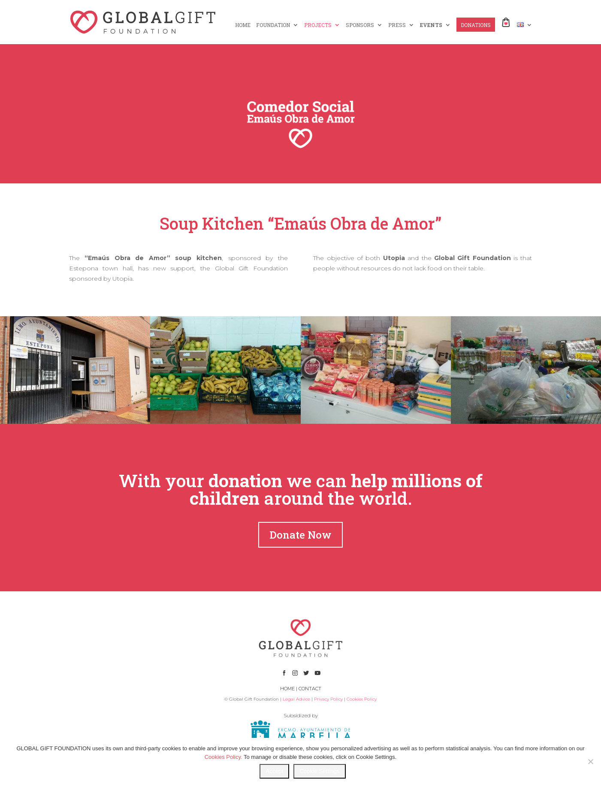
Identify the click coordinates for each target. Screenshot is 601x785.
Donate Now (300, 535)
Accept (274, 771)
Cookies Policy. (223, 757)
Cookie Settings (319, 771)
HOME (243, 25)
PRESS (397, 25)
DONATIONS (476, 25)
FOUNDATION (273, 25)
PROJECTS (318, 25)
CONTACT (310, 689)
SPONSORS (360, 25)
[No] (590, 761)
